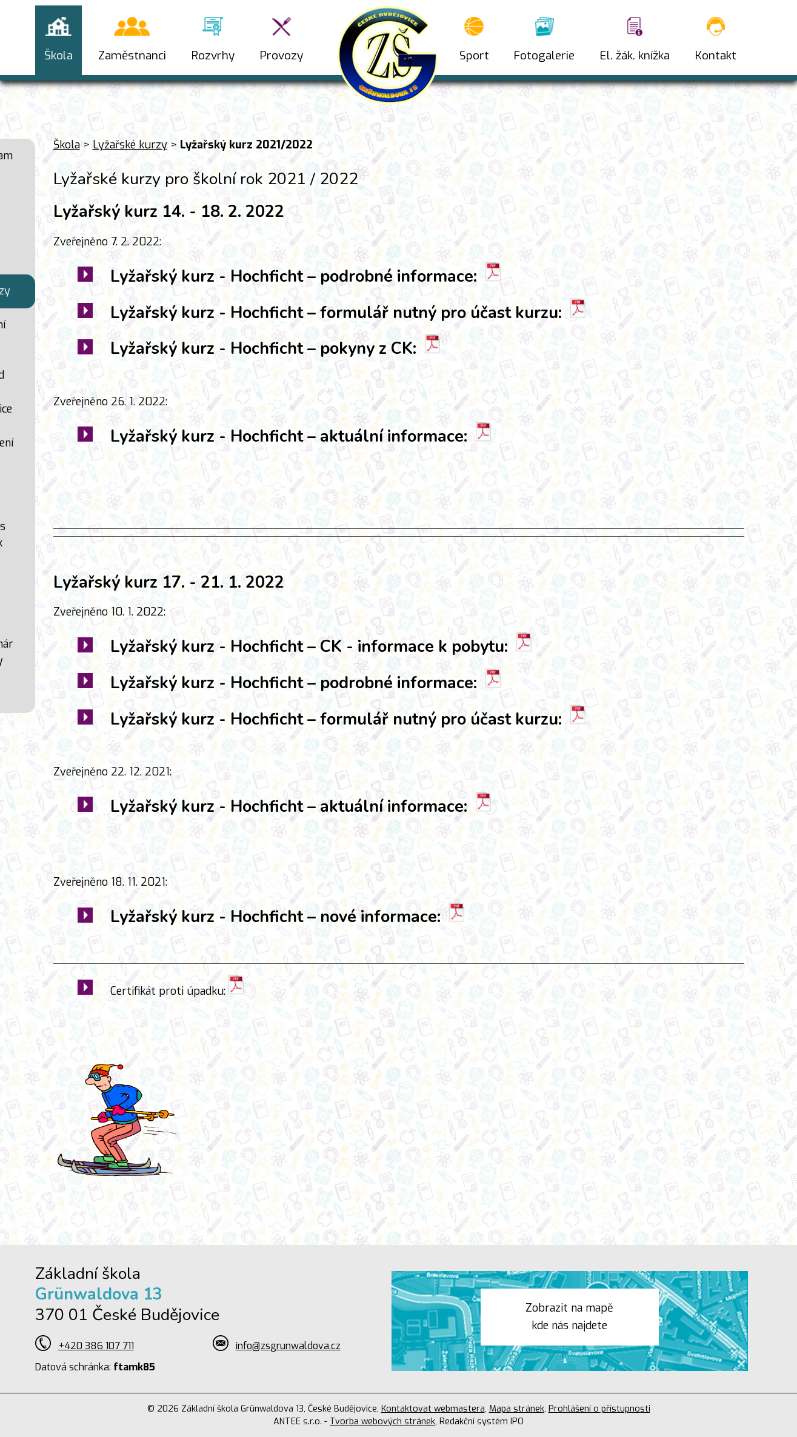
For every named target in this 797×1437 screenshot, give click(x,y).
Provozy (281, 55)
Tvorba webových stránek (382, 1421)
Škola (58, 55)
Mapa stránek (516, 1409)
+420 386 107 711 (96, 1345)
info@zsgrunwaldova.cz (288, 1345)
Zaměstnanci (132, 55)
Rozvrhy (213, 55)
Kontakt (715, 55)
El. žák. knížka (635, 55)
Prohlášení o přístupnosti (599, 1409)
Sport (474, 55)
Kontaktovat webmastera (433, 1409)
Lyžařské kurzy (130, 145)
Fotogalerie (544, 55)
